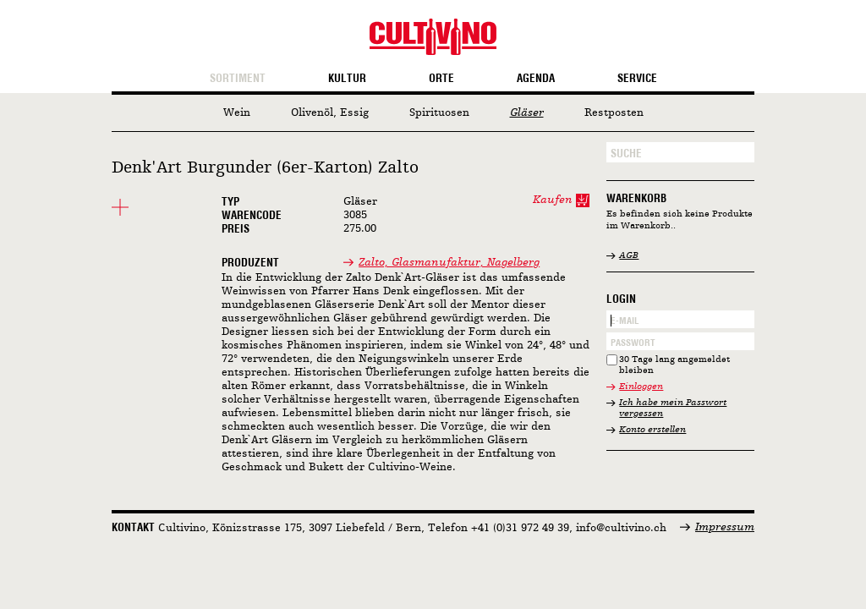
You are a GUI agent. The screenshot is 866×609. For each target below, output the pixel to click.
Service (637, 78)
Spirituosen (439, 112)
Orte (441, 78)
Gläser (527, 112)
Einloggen (641, 387)
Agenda (536, 78)
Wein (236, 112)
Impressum (724, 527)
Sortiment (238, 78)
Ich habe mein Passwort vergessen (672, 409)
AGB (629, 256)
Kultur (347, 78)
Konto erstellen (652, 430)
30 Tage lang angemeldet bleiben (674, 365)
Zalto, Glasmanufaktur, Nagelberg (449, 262)
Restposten (614, 112)
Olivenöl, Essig (330, 112)
